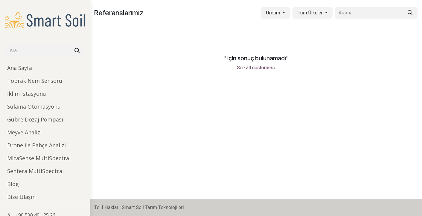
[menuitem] (45, 68)
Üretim (273, 13)
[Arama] (77, 50)
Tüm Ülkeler (310, 13)
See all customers (256, 67)
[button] (275, 13)
